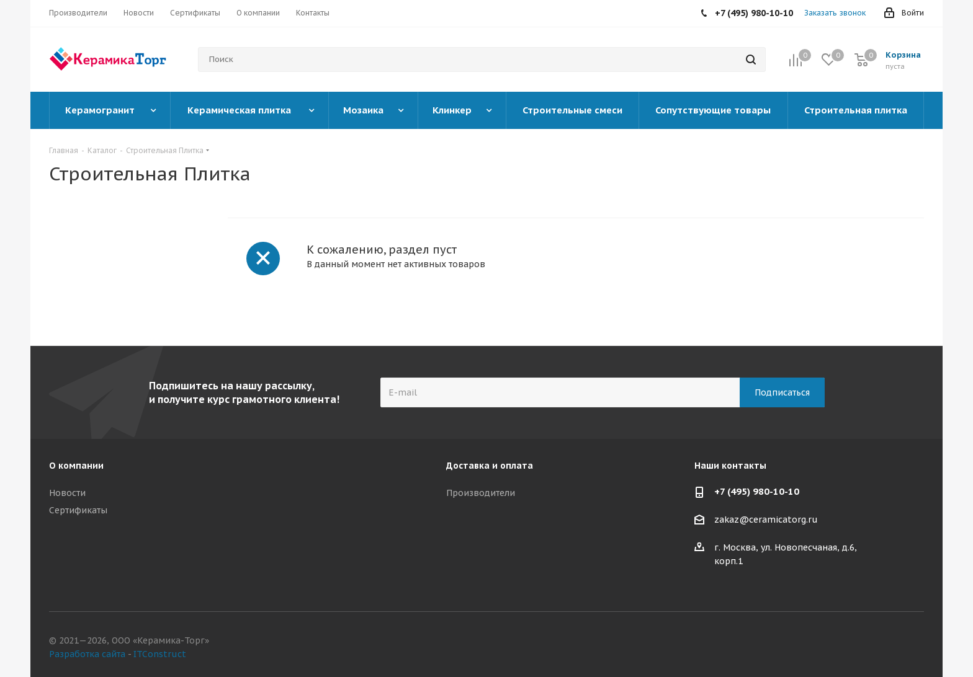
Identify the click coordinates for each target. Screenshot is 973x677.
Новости (67, 492)
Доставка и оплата (489, 465)
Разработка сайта (87, 654)
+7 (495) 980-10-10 (756, 491)
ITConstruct (159, 654)
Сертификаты (78, 510)
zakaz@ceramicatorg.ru (766, 520)
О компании (76, 465)
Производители (480, 492)
